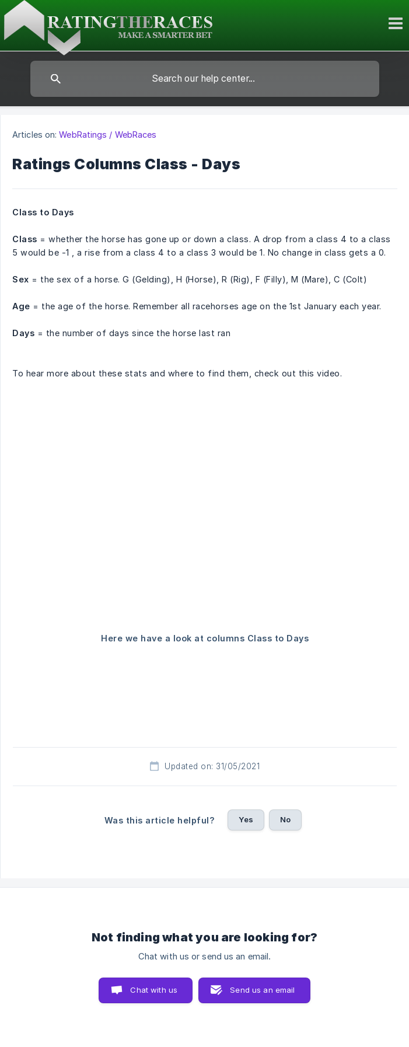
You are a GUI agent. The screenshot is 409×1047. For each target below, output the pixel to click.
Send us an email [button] (262, 989)
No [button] (285, 819)
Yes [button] (246, 819)
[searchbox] (204, 79)
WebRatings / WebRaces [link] (107, 134)
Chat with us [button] (153, 989)
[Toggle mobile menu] (397, 23)
